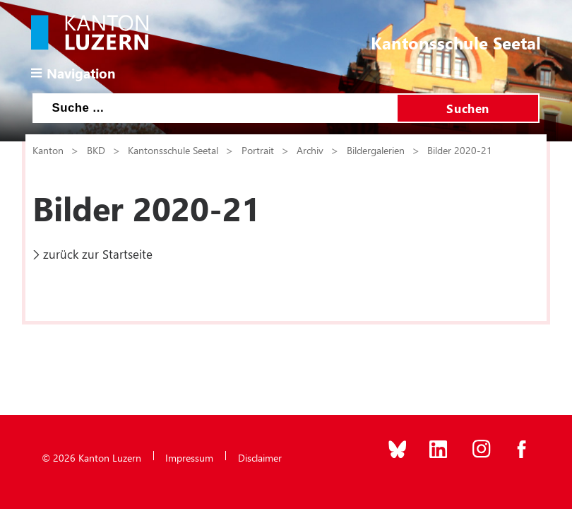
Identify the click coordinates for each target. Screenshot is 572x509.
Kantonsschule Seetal (173, 150)
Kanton (48, 150)
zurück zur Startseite (98, 254)
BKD (96, 150)
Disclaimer (260, 457)
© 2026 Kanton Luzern (91, 457)
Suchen (467, 108)
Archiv (310, 150)
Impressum (189, 457)
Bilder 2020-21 (459, 150)
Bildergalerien (376, 150)
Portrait (258, 150)
